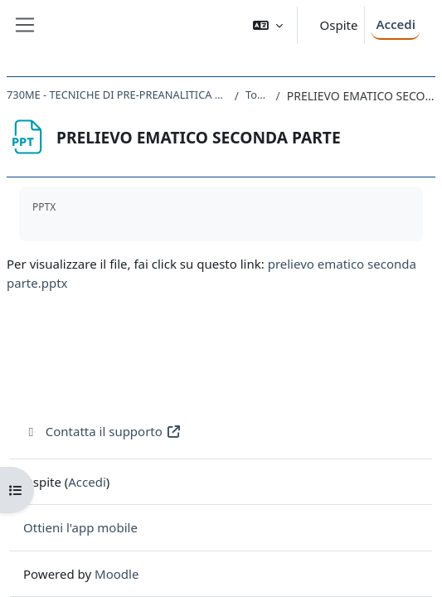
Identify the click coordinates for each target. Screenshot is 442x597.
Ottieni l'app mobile (80, 527)
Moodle (116, 573)
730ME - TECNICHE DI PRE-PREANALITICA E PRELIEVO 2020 (117, 94)
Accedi (395, 24)
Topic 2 (257, 94)
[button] (268, 25)
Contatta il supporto (102, 431)
